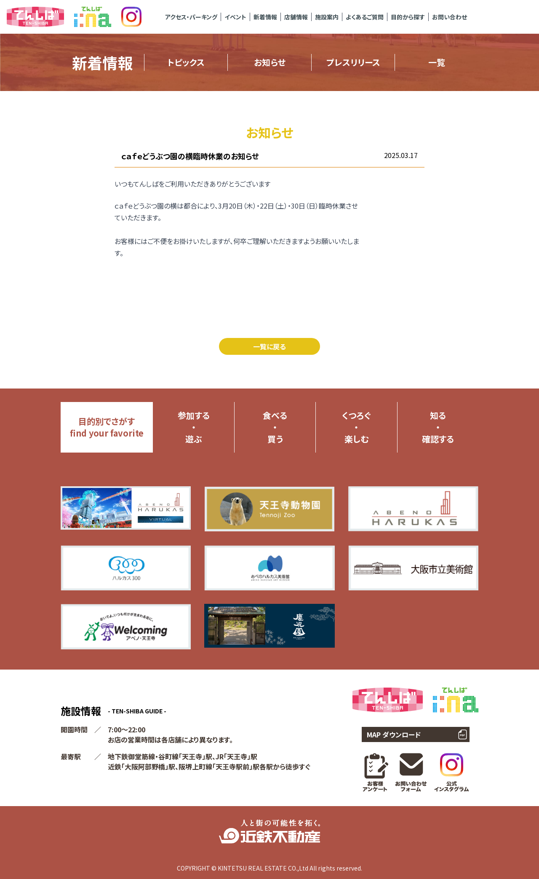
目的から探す (408, 17)
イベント (235, 17)
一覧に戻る (269, 346)
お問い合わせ (449, 17)
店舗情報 (296, 17)
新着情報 (265, 17)
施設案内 (327, 17)
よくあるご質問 (365, 17)
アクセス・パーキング (191, 17)
